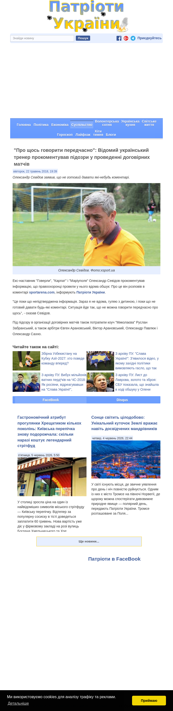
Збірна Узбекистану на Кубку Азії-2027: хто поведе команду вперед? (63, 358)
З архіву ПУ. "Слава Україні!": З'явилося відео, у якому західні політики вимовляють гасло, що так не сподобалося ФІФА (137, 363)
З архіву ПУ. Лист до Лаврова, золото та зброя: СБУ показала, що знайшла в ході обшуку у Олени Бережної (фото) (137, 384)
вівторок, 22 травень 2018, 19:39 (35, 171)
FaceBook (51, 400)
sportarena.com (42, 292)
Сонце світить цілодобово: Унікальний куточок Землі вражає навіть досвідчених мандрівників (124, 423)
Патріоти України (90, 292)
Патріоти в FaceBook (114, 559)
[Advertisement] (86, 82)
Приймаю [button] (149, 701)
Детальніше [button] (18, 703)
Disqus (122, 400)
